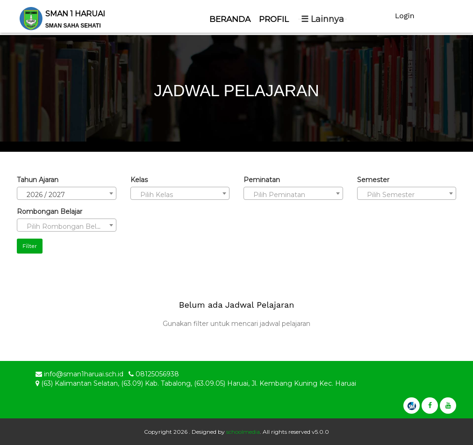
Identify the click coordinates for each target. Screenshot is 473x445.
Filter (29, 246)
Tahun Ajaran (37, 180)
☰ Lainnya (322, 19)
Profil (274, 19)
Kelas (139, 180)
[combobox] (66, 193)
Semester (373, 180)
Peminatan (262, 180)
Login (405, 15)
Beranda (230, 19)
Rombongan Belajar (49, 211)
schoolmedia (243, 431)
